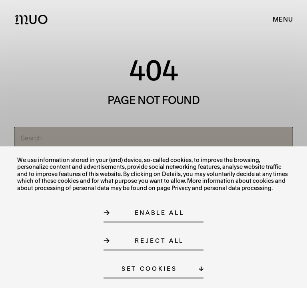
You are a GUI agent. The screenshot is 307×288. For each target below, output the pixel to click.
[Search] (153, 138)
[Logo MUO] (33, 19)
